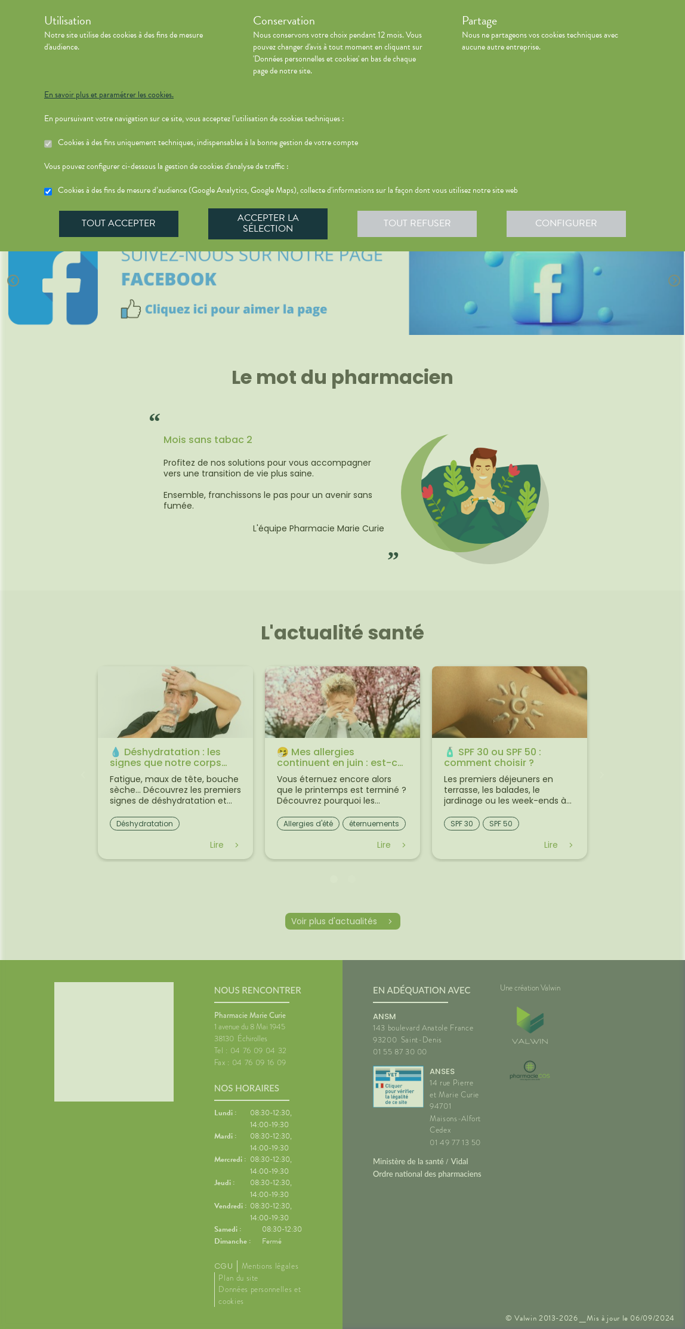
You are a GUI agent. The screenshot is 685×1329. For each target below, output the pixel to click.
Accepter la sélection (268, 223)
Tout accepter (119, 223)
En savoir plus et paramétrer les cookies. (109, 95)
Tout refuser (417, 223)
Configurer (566, 223)
